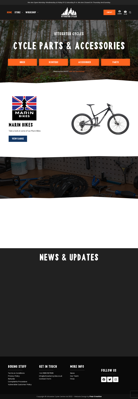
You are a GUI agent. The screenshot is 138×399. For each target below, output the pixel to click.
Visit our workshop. (77, 71)
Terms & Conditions (16, 373)
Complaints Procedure (17, 381)
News (72, 373)
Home (9, 12)
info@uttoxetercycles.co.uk (50, 376)
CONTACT (109, 12)
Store (19, 12)
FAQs (72, 379)
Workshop (32, 12)
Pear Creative (96, 396)
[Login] (120, 12)
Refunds (11, 379)
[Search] (130, 12)
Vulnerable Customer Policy (20, 384)
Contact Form (45, 379)
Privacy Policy (14, 376)
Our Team (74, 376)
